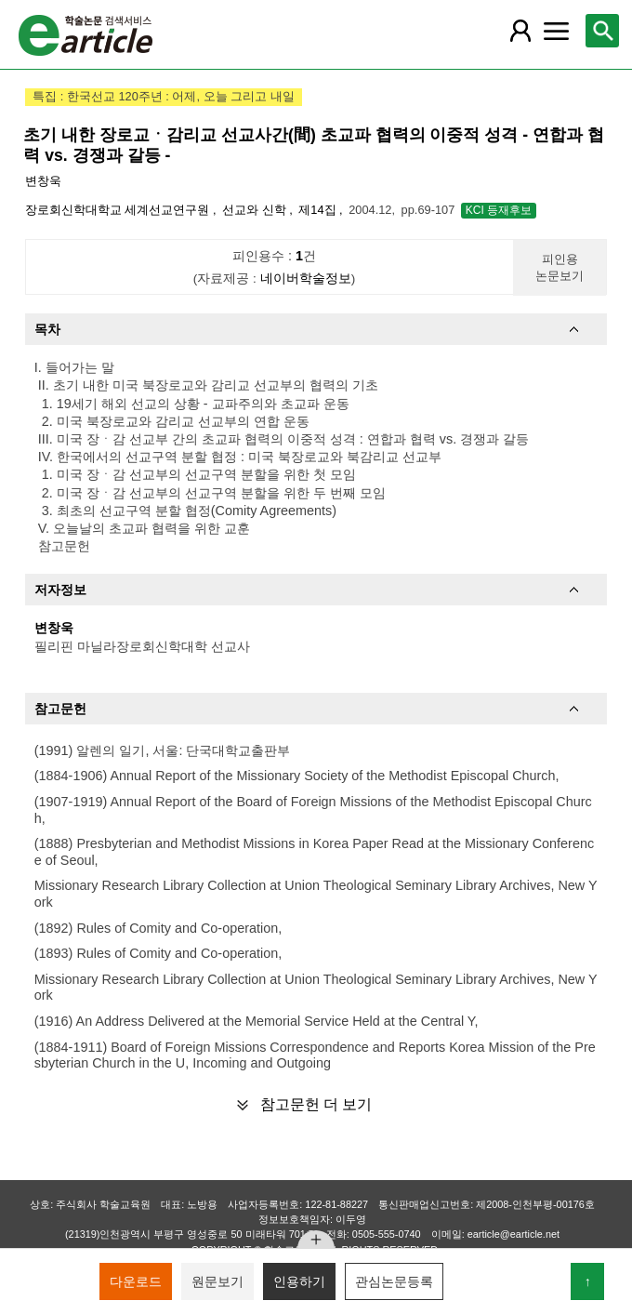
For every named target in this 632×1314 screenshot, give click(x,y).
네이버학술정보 (305, 278)
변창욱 (43, 181)
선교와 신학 (255, 210)
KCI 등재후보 (499, 210)
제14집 (318, 210)
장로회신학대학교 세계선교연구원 (119, 210)
